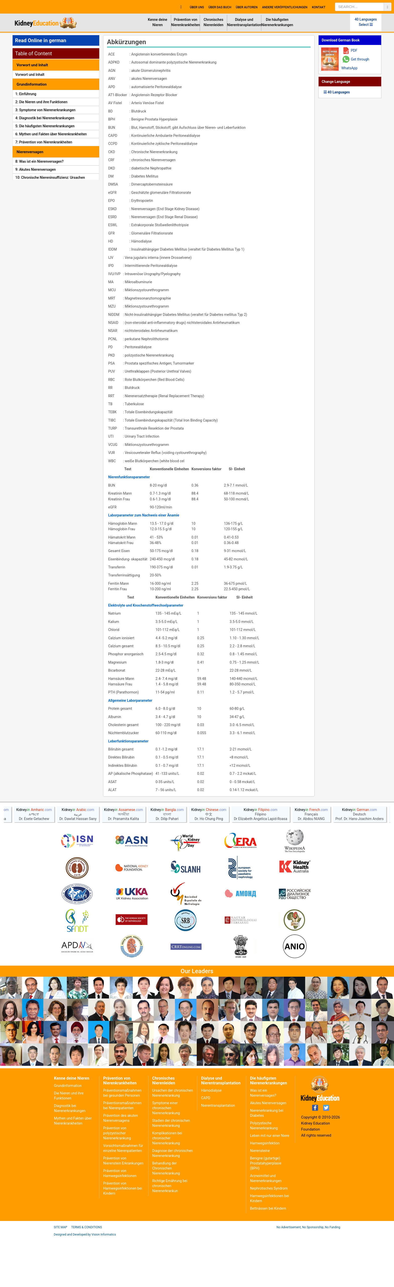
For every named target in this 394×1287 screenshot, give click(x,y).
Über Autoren (247, 7)
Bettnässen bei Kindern (268, 1208)
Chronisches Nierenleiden (213, 22)
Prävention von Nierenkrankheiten (185, 22)
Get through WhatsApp (355, 63)
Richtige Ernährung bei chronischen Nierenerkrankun (169, 1186)
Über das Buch (220, 7)
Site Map (60, 1227)
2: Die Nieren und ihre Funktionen (41, 102)
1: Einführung (25, 94)
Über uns (197, 7)
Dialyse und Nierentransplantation (244, 22)
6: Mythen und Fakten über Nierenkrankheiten (51, 134)
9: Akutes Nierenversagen (35, 169)
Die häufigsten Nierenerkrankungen (277, 22)
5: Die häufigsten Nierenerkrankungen (45, 126)
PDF (354, 50)
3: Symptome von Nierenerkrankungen (45, 110)
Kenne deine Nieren (157, 22)
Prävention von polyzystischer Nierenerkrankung (117, 1133)
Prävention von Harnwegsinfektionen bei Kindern (122, 1188)
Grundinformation (68, 1086)
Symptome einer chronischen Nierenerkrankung (166, 1108)
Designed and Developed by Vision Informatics (85, 1234)
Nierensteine (260, 1151)
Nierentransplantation (218, 1105)
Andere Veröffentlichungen (284, 7)
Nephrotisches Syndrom (268, 1188)
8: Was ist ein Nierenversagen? (39, 161)
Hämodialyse (211, 1090)
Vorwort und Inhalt (29, 75)
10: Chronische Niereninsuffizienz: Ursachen (50, 178)
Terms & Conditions (86, 1227)
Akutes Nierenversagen (268, 1103)
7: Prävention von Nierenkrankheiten (43, 142)
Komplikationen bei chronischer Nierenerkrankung (167, 1138)
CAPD (205, 1098)
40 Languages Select (366, 22)
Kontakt (318, 7)
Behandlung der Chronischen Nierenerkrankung (166, 1168)
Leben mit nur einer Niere (269, 1136)
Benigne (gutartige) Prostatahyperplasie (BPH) (265, 1163)
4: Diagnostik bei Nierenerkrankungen (44, 118)
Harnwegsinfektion (264, 1143)
